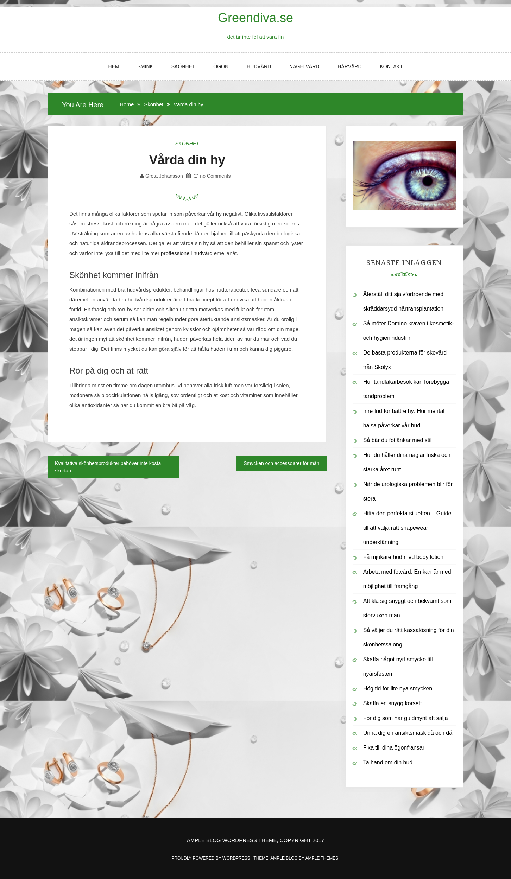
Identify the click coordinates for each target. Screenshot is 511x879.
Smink (145, 66)
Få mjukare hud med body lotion (403, 557)
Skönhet (183, 66)
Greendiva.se (255, 18)
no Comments (212, 176)
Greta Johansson (164, 176)
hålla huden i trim (218, 349)
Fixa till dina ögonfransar (393, 748)
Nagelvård (304, 66)
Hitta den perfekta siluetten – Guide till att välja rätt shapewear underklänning (407, 527)
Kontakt (391, 66)
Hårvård (349, 66)
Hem (113, 66)
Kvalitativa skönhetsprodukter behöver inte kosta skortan (108, 466)
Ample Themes (321, 858)
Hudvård (259, 66)
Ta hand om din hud (388, 762)
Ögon (220, 66)
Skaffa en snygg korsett (392, 703)
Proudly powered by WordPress (211, 858)
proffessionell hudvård (186, 253)
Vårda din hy (187, 160)
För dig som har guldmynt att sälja (405, 718)
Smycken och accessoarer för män (282, 463)
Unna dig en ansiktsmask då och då (407, 733)
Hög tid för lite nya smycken (398, 689)
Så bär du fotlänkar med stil (397, 440)
